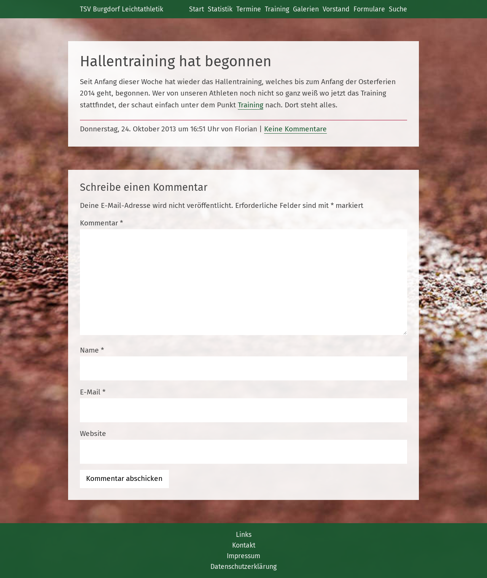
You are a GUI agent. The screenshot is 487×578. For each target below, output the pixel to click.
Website (93, 433)
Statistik (220, 9)
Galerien (306, 9)
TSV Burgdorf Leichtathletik (121, 9)
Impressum (243, 556)
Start (196, 9)
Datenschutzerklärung (243, 566)
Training (277, 9)
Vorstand (336, 9)
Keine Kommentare (295, 129)
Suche (398, 9)
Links (243, 534)
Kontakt (243, 545)
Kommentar (101, 223)
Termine (248, 9)
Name (92, 350)
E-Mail (92, 392)
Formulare (369, 9)
